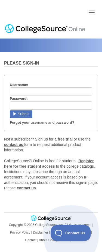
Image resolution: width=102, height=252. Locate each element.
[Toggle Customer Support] (71, 233)
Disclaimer (40, 232)
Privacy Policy (20, 232)
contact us (14, 144)
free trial (65, 139)
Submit (21, 114)
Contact (30, 240)
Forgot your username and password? (42, 122)
